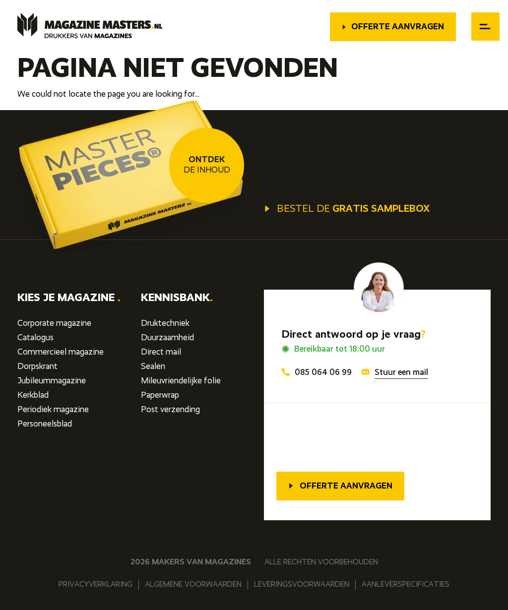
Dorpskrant (37, 367)
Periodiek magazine (53, 410)
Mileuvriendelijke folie (181, 381)
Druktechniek (165, 323)
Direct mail (161, 352)
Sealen (153, 367)
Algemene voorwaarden (193, 584)
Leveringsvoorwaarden (301, 584)
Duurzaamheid (167, 338)
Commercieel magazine (60, 352)
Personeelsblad (44, 424)
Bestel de (347, 209)
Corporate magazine (54, 323)
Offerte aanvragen (393, 27)
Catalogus (35, 338)
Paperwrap (160, 395)
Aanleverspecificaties (405, 584)
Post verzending (170, 410)
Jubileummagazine (51, 381)
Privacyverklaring (95, 584)
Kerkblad (33, 395)
